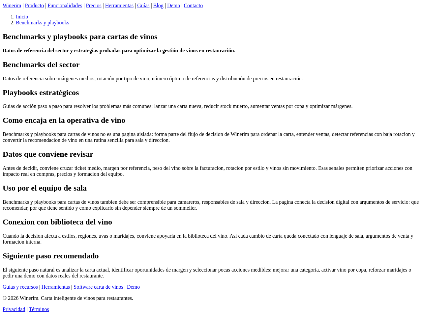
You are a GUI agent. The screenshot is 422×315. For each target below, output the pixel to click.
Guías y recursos (20, 287)
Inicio (22, 16)
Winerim (12, 5)
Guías (143, 5)
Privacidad (14, 309)
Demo (173, 5)
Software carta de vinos (98, 287)
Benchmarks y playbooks (42, 22)
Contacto (193, 5)
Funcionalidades (64, 5)
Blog (158, 5)
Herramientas (119, 5)
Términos (39, 309)
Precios (94, 5)
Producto (34, 5)
